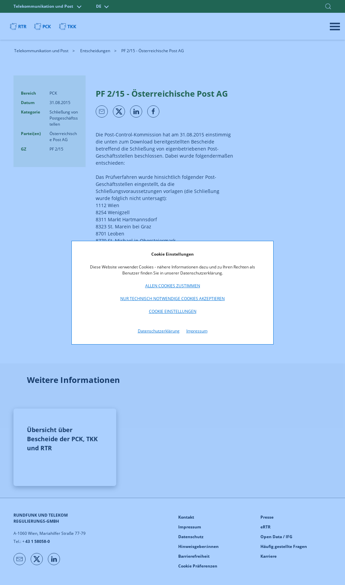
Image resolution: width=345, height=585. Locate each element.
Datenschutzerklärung (159, 331)
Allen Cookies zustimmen (172, 286)
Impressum (197, 331)
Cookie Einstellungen (172, 311)
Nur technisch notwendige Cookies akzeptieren (172, 298)
